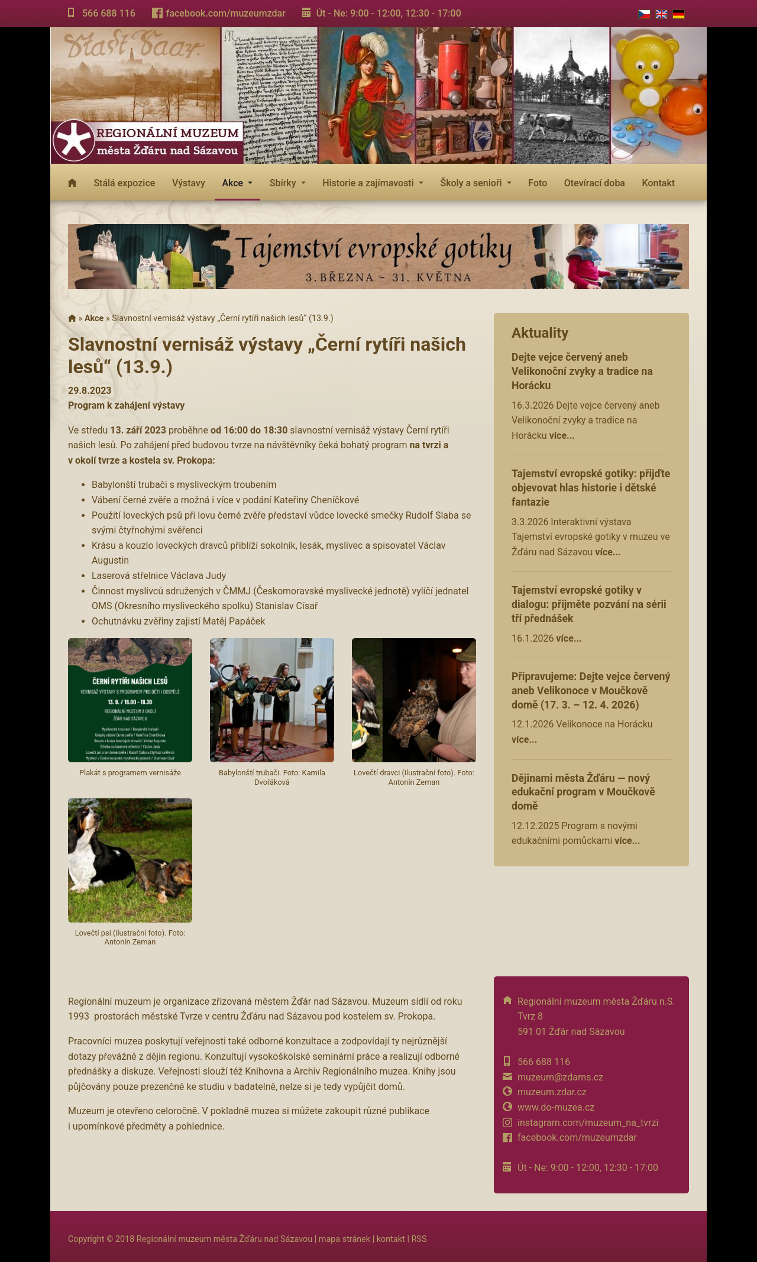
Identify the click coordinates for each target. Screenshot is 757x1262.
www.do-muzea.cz (555, 1107)
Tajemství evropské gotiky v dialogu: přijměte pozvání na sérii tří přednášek (589, 604)
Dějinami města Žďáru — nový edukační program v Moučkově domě (583, 792)
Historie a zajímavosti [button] (369, 183)
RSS (418, 1239)
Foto (537, 183)
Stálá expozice (124, 183)
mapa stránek (344, 1239)
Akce (94, 318)
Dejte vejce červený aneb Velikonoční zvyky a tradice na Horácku (582, 371)
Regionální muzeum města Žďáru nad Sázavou (224, 1239)
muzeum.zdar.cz (552, 1092)
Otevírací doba (594, 183)
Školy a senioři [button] (472, 183)
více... (562, 435)
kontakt (391, 1239)
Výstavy (188, 183)
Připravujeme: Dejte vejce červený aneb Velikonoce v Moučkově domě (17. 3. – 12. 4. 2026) (591, 691)
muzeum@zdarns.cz (560, 1077)
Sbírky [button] (284, 183)
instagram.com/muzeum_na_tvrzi (587, 1122)
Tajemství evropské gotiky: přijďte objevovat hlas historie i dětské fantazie (591, 488)
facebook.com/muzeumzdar (226, 13)
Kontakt (658, 183)
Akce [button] (233, 183)
